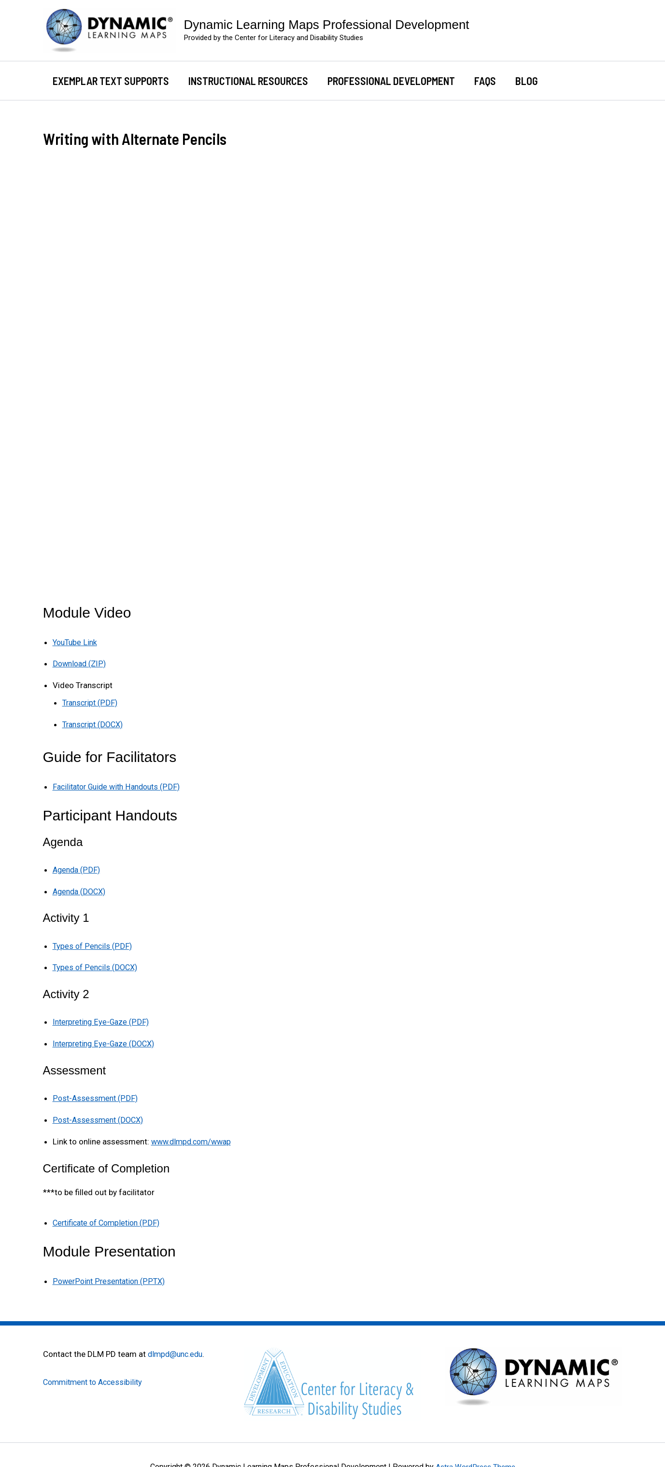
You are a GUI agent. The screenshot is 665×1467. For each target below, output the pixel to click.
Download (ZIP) (81, 663)
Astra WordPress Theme (475, 1461)
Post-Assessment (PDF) (97, 1094)
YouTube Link (76, 642)
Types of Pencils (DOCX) (97, 964)
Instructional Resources (251, 80)
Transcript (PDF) (91, 702)
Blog (535, 80)
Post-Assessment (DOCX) (100, 1115)
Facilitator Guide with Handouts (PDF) (121, 785)
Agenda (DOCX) (81, 889)
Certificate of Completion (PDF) (110, 1217)
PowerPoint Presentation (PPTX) (111, 1275)
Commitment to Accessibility (96, 1376)
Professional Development (396, 80)
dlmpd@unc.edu (177, 1348)
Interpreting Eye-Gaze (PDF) (103, 1019)
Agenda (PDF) (78, 868)
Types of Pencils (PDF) (93, 943)
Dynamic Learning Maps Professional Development (326, 24)
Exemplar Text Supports (112, 80)
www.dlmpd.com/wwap (194, 1137)
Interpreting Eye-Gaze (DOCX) (107, 1040)
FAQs (492, 80)
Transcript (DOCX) (95, 723)
